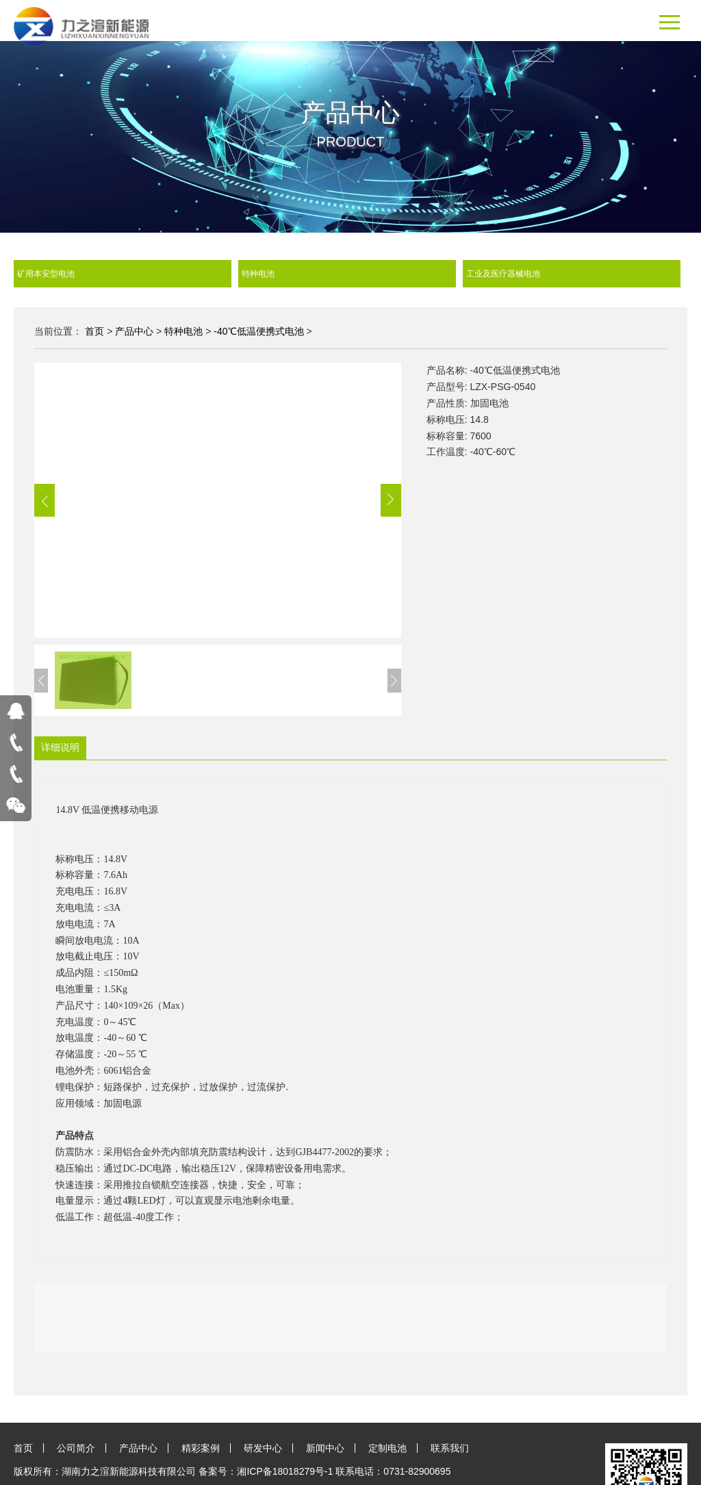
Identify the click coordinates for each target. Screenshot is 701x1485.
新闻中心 (325, 1448)
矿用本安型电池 (124, 273)
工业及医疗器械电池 (573, 273)
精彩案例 (200, 1448)
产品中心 (134, 331)
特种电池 (349, 273)
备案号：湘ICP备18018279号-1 (266, 1471)
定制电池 (387, 1448)
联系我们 (450, 1448)
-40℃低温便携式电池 (258, 331)
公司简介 (76, 1448)
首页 (94, 331)
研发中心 (263, 1448)
